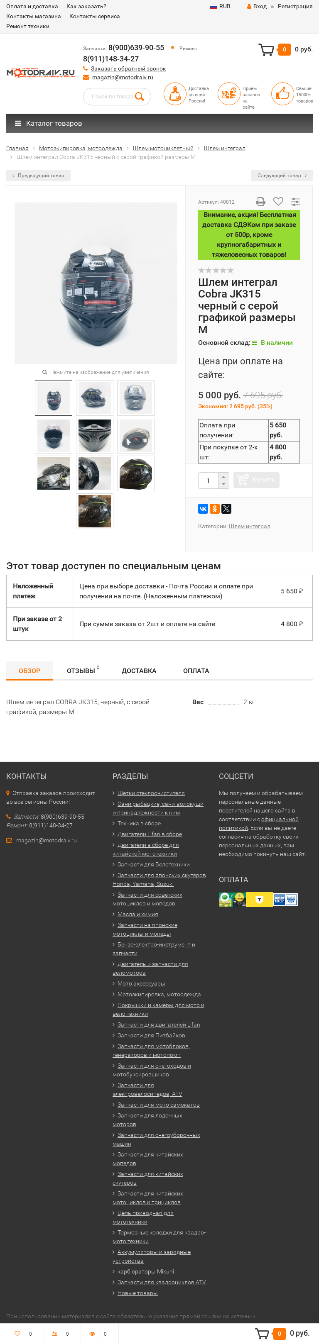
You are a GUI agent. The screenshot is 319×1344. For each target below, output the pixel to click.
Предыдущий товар (38, 175)
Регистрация (295, 6)
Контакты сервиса (94, 16)
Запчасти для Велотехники (154, 864)
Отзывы (83, 669)
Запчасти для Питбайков (151, 1035)
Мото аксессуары (141, 983)
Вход (257, 6)
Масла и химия (138, 914)
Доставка (139, 671)
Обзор (29, 671)
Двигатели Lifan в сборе (150, 834)
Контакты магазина (33, 16)
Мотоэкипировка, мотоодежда (159, 994)
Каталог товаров (48, 123)
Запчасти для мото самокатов (159, 1104)
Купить (263, 480)
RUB (220, 6)
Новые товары (138, 1293)
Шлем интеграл (249, 526)
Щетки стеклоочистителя (151, 793)
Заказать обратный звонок (128, 68)
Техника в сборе (139, 823)
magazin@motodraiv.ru (122, 77)
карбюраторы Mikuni (146, 1271)
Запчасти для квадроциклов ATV (162, 1282)
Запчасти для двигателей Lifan (159, 1024)
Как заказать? (86, 6)
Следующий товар (282, 175)
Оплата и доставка (32, 6)
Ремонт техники (27, 26)
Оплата (196, 671)
